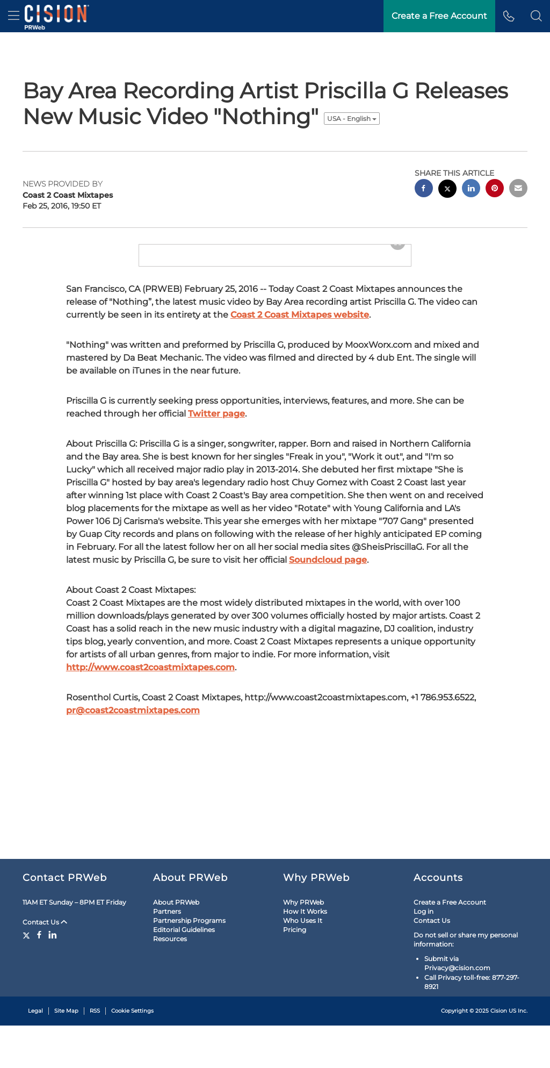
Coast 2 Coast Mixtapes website (299, 449)
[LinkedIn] (53, 977)
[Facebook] (39, 977)
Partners (167, 954)
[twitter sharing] (447, 190)
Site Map (66, 1053)
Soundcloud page (328, 694)
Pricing (294, 972)
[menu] (13, 16)
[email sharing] (518, 189)
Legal (35, 1053)
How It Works (305, 954)
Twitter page (216, 548)
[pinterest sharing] (495, 189)
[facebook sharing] (424, 189)
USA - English (352, 118)
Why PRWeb (303, 945)
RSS (95, 1053)
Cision (498, 1053)
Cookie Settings (132, 1053)
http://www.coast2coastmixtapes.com (150, 802)
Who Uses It (302, 963)
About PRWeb (176, 945)
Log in (423, 954)
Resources (170, 981)
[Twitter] (28, 977)
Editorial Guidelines (184, 972)
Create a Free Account (450, 945)
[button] (536, 16)
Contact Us (45, 965)
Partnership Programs (189, 963)
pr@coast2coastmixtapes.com (133, 845)
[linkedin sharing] (471, 189)
